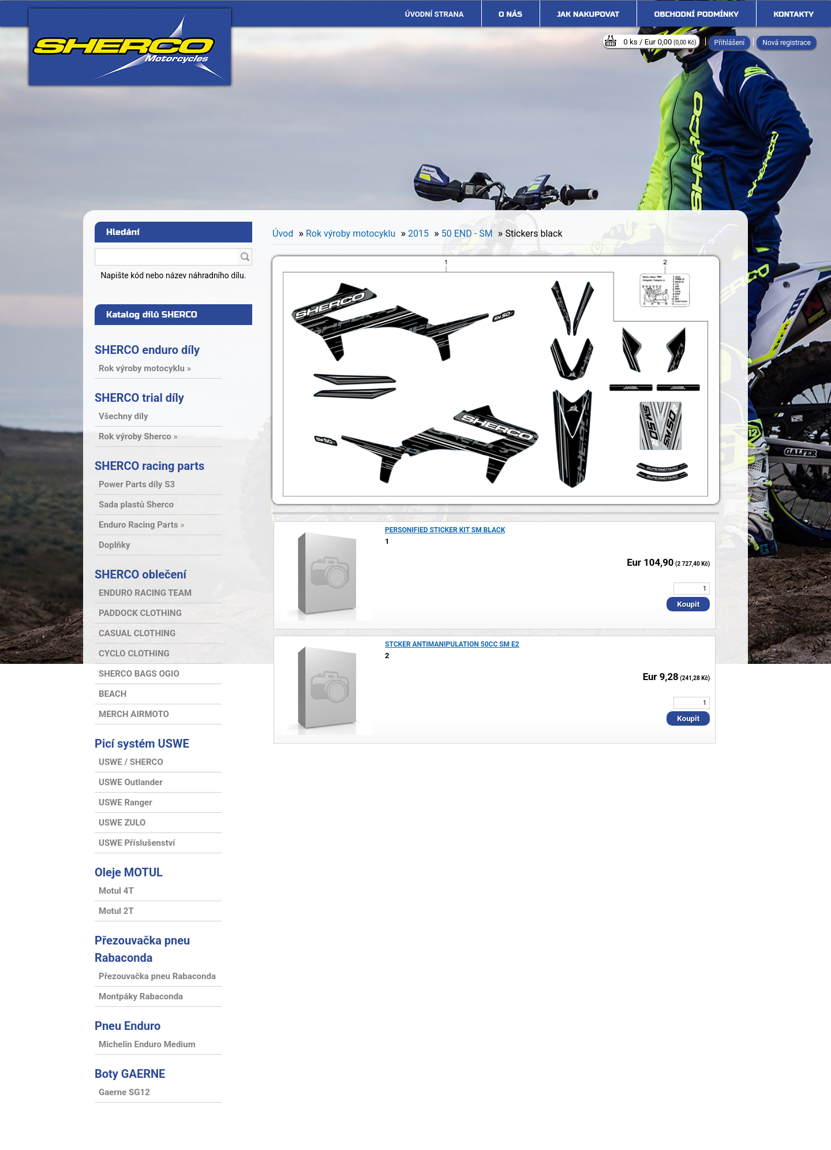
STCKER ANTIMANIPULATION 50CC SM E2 (452, 644)
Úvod (282, 233)
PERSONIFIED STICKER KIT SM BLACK (445, 530)
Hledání (123, 232)
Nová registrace (786, 43)
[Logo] (130, 47)
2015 (418, 233)
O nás (510, 14)
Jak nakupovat (588, 14)
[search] (244, 257)
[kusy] (691, 589)
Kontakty (794, 14)
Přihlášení (729, 43)
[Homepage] (434, 14)
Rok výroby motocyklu (350, 233)
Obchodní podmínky (696, 14)
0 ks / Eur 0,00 (659, 42)
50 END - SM (467, 233)
